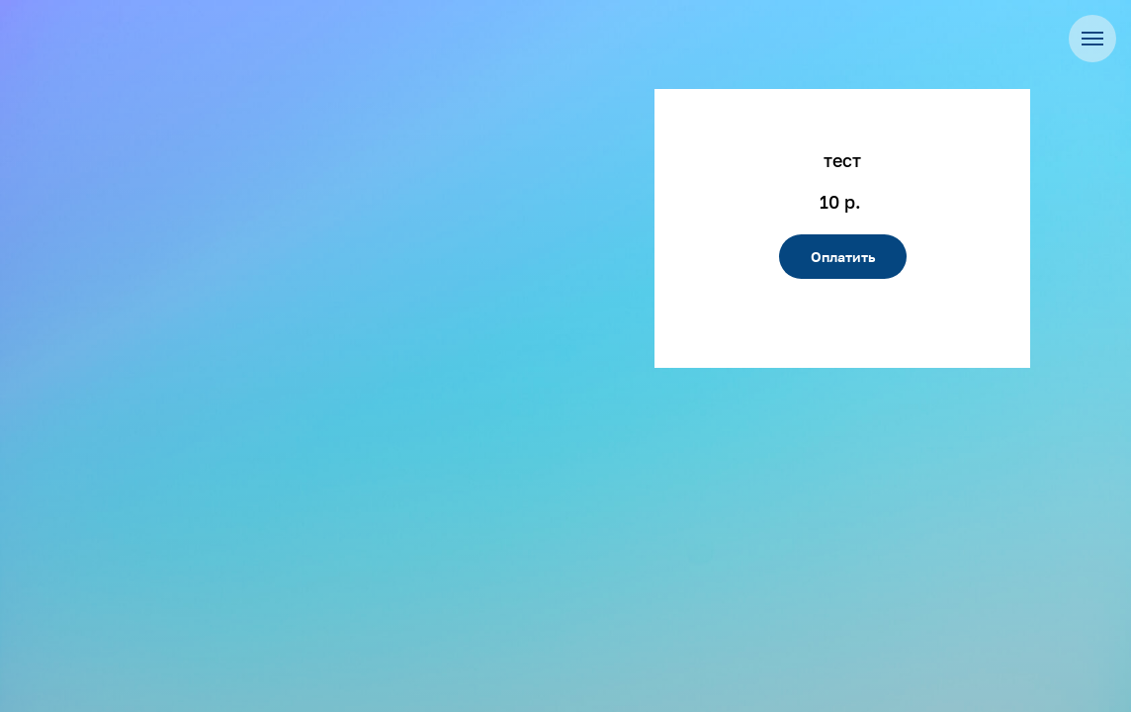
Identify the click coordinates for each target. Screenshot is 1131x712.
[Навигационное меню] (1092, 38)
